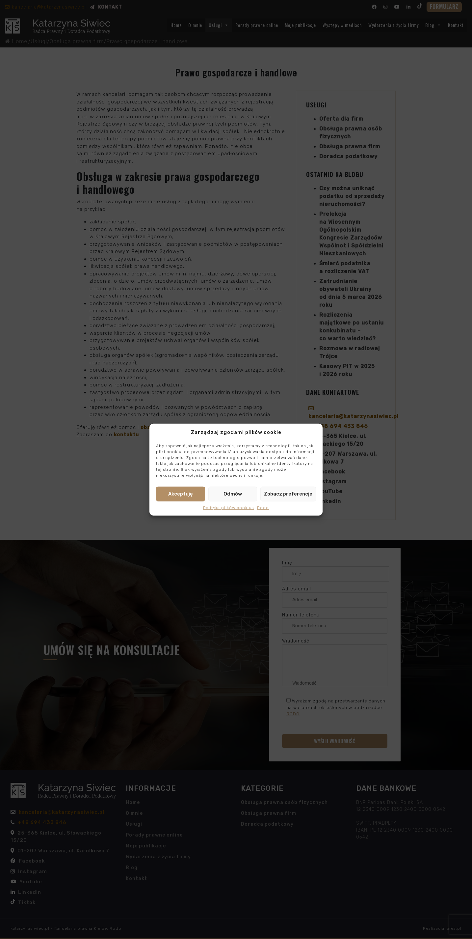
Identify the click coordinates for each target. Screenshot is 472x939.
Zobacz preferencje (288, 494)
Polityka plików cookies (228, 507)
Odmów (232, 494)
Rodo (263, 507)
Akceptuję (180, 494)
